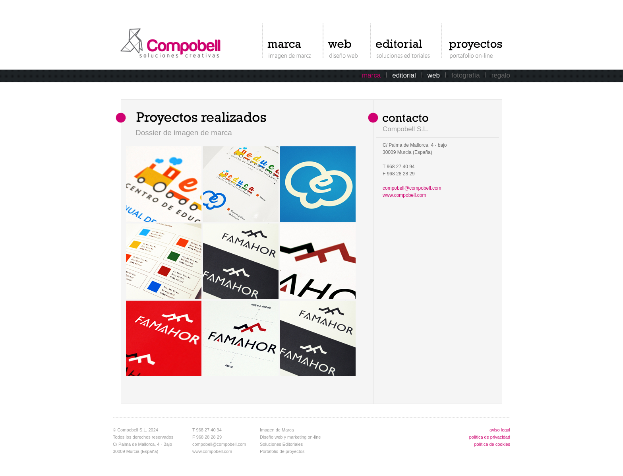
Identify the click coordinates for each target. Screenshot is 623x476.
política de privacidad (489, 437)
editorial (404, 75)
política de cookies (492, 444)
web (434, 75)
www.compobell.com (404, 195)
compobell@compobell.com (412, 188)
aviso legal (499, 429)
